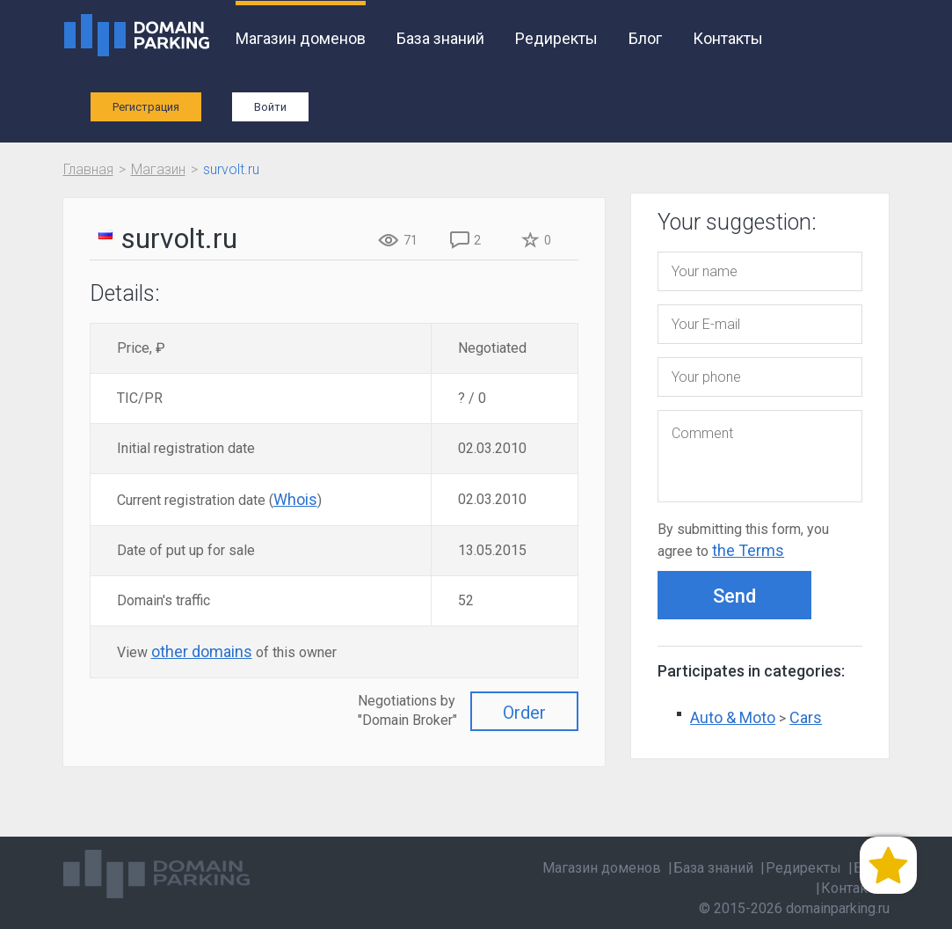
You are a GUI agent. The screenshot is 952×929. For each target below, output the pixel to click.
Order (524, 712)
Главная (88, 169)
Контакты (728, 38)
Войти (270, 106)
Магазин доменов (301, 38)
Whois (295, 499)
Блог (645, 38)
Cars (805, 717)
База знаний (440, 38)
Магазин (158, 169)
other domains (201, 651)
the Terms (748, 550)
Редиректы (556, 38)
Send (734, 596)
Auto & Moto (732, 717)
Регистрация (146, 106)
